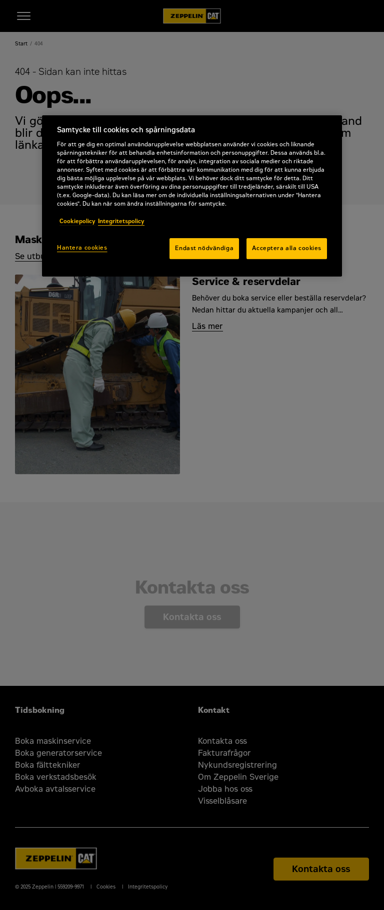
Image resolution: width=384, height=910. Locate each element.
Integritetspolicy (121, 221)
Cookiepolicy (78, 221)
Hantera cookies (82, 247)
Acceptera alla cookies (287, 248)
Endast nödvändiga (204, 248)
